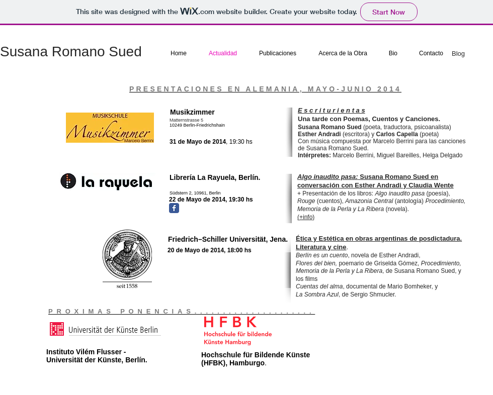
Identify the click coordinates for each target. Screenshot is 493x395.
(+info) (305, 217)
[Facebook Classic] (174, 208)
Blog (458, 53)
